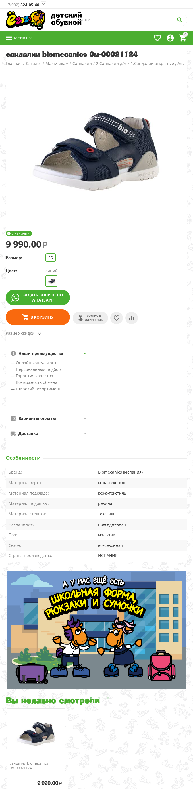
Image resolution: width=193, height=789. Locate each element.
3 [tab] (108, 698)
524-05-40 (22, 5)
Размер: (14, 257)
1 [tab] (91, 698)
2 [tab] (99, 698)
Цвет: (11, 270)
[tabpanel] (96, 630)
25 (50, 257)
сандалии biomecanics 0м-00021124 (29, 765)
